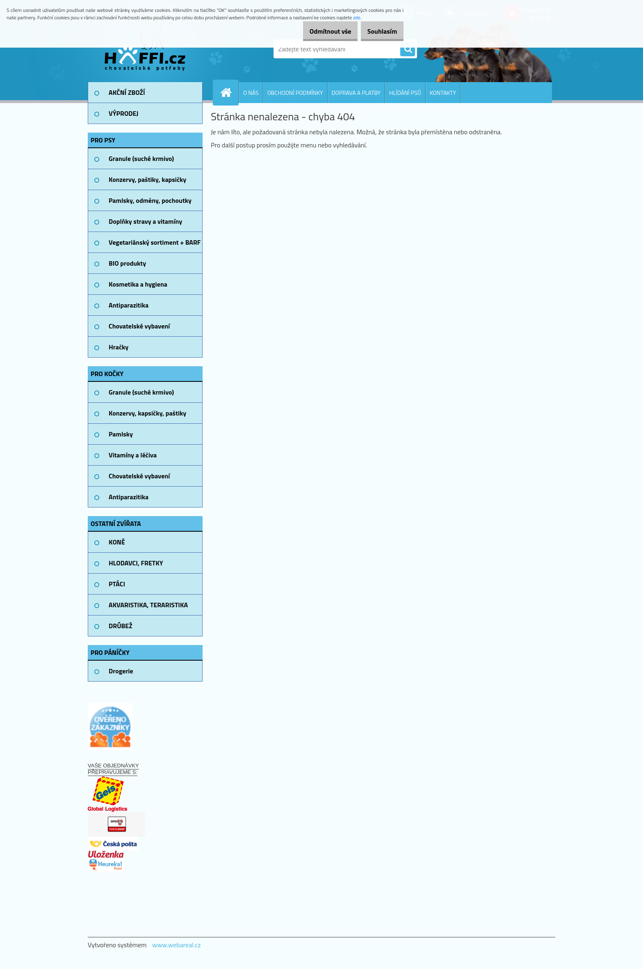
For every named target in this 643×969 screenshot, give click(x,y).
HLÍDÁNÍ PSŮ (405, 92)
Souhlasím (378, 31)
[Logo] (144, 48)
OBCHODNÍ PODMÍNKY (295, 92)
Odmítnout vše (319, 31)
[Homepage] (229, 92)
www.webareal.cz (176, 945)
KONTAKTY (443, 92)
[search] (407, 49)
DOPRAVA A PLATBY (356, 92)
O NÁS (251, 92)
